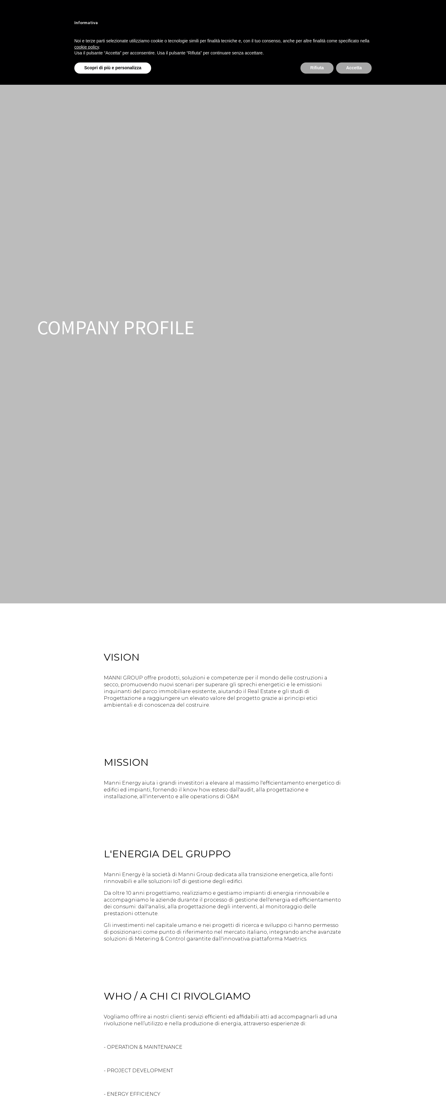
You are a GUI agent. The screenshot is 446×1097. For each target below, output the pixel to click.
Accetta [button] (354, 67)
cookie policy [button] (86, 47)
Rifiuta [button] (317, 67)
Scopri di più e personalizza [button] (112, 67)
